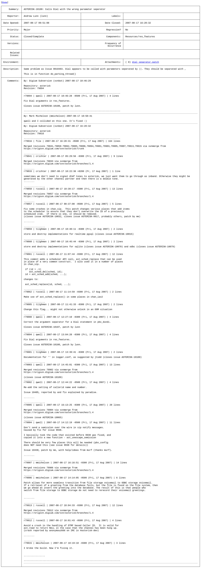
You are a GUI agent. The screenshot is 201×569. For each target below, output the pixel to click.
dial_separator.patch (145, 62)
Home (4, 2)
